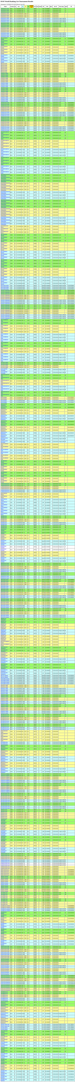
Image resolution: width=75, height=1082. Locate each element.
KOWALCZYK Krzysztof (4, 438)
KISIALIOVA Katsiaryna (4, 404)
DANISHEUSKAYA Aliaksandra (5, 175)
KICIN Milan (4, 397)
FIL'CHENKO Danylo (4, 235)
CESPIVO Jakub (4, 73)
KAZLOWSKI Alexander (4, 369)
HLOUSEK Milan (5, 285)
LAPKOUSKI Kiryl (5, 483)
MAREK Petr (4, 516)
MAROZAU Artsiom (3, 530)
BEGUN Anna (4, 63)
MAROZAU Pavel (5, 563)
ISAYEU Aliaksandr (5, 290)
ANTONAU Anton (5, 8)
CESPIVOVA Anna (5, 102)
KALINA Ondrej (4, 362)
